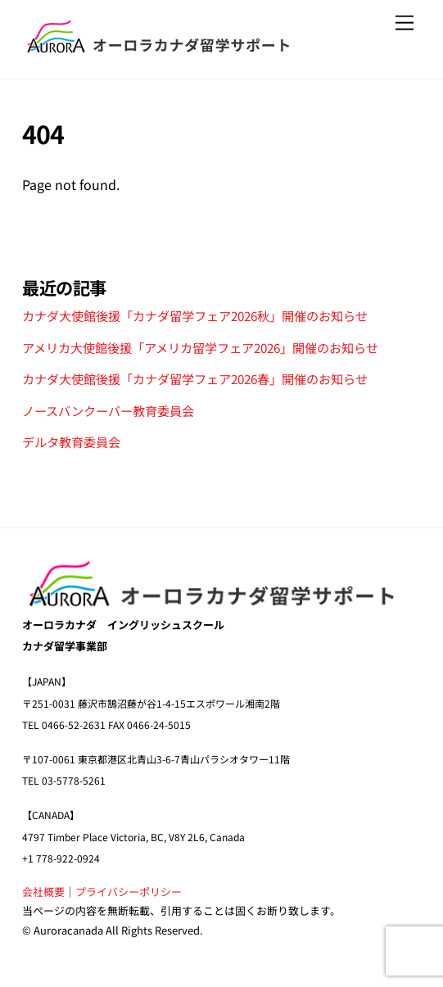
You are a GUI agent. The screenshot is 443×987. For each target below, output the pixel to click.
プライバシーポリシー (128, 891)
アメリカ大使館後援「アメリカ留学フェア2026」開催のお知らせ (200, 347)
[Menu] (404, 22)
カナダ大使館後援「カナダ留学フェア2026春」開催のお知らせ (195, 378)
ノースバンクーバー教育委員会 (108, 410)
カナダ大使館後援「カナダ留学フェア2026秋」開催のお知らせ (195, 315)
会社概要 (43, 891)
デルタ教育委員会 (71, 441)
